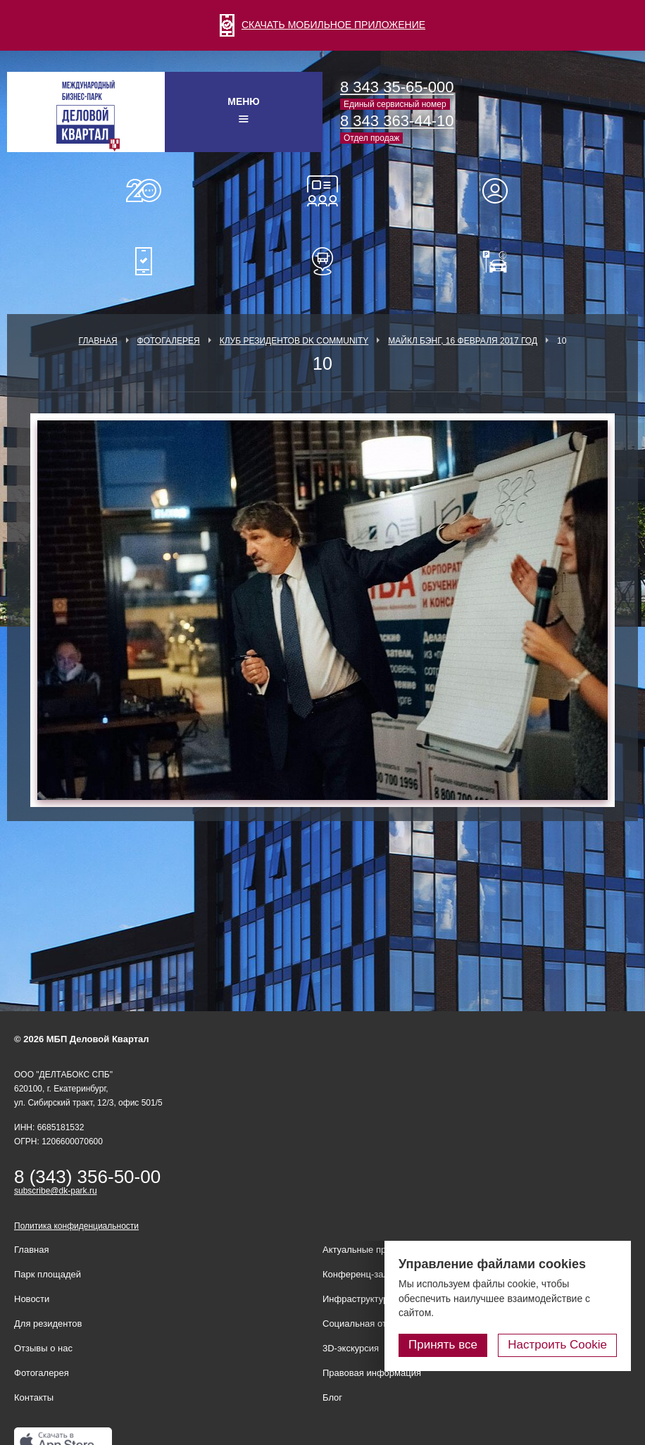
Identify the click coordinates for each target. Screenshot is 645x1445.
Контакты (34, 1397)
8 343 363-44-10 (396, 121)
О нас (143, 190)
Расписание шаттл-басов (322, 261)
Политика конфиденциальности (76, 1226)
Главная (98, 341)
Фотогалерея (168, 341)
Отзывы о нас (43, 1348)
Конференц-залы (322, 190)
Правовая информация (371, 1373)
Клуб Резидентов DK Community (294, 341)
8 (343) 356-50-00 (87, 1177)
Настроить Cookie (557, 1344)
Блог (332, 1397)
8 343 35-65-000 (396, 87)
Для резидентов (501, 190)
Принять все (442, 1344)
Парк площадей (47, 1274)
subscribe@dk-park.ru (55, 1191)
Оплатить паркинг (501, 261)
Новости (31, 1299)
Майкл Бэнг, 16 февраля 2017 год (462, 341)
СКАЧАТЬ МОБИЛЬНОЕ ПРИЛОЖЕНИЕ (322, 24)
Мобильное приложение (143, 261)
